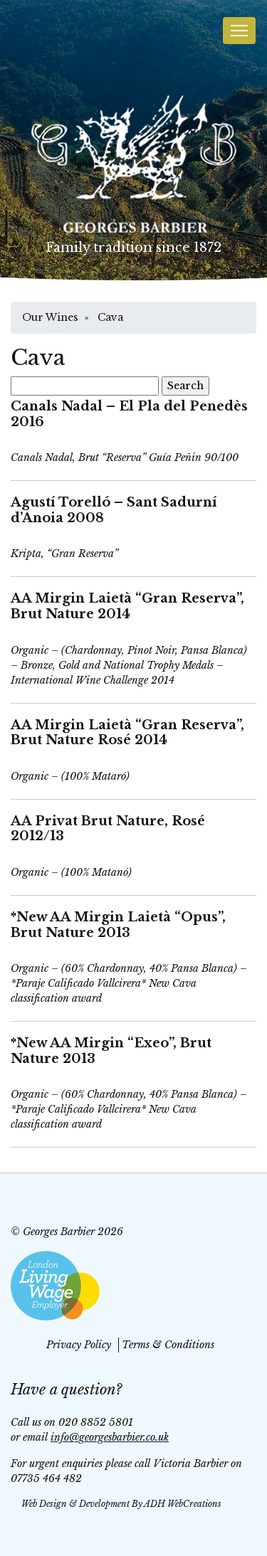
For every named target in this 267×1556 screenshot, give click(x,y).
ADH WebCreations (182, 1503)
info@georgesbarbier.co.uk (110, 1437)
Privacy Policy (78, 1344)
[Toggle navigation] (239, 30)
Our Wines (50, 317)
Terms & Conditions (168, 1344)
